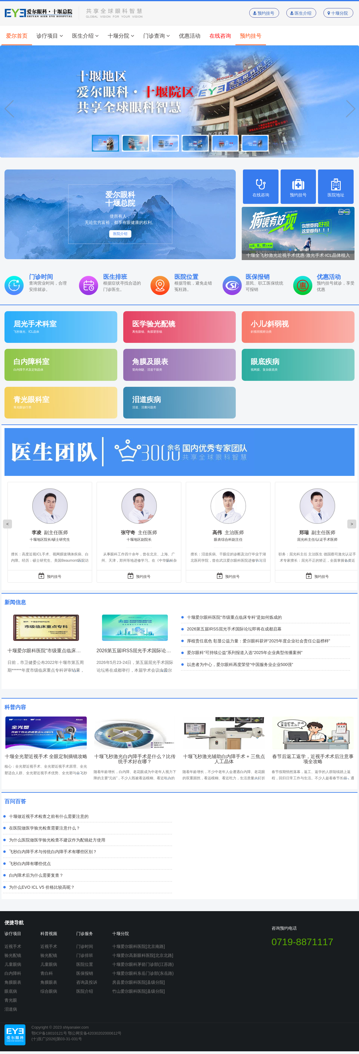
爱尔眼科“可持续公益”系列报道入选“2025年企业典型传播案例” (244, 652)
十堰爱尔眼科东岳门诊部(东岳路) (143, 973)
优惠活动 (189, 36)
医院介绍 (120, 234)
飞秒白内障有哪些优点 (30, 863)
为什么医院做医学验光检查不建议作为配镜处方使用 (57, 840)
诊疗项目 (49, 36)
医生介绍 (301, 13)
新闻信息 (15, 602)
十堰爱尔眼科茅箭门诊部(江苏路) (143, 964)
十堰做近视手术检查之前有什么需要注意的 (49, 816)
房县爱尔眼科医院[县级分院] (138, 982)
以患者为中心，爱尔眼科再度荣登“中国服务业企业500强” (240, 664)
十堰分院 (338, 13)
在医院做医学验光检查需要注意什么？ (44, 828)
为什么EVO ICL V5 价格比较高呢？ (42, 887)
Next (350, 109)
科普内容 (15, 707)
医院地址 (336, 187)
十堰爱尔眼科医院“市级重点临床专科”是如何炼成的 (234, 617)
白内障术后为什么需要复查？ (36, 875)
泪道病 (10, 1009)
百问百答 (15, 801)
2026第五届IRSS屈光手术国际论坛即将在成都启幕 (234, 629)
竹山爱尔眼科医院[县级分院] (138, 991)
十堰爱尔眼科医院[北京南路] (138, 946)
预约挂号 (264, 13)
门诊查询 (156, 36)
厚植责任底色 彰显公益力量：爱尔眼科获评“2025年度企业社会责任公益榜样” (258, 640)
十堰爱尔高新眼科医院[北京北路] (142, 955)
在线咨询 (220, 36)
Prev (9, 109)
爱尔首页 (17, 36)
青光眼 (10, 1000)
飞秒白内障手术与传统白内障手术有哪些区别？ (53, 851)
